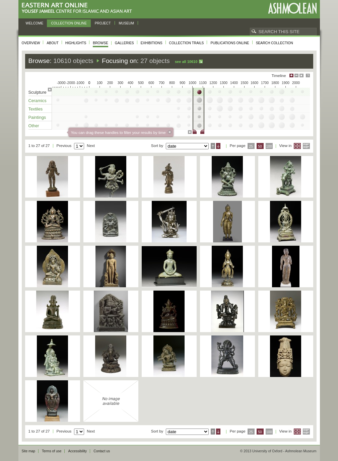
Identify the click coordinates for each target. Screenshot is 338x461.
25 (251, 146)
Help (308, 75)
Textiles (35, 108)
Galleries (124, 43)
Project (103, 23)
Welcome (35, 23)
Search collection (274, 43)
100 (269, 146)
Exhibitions (151, 43)
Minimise (296, 75)
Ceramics (37, 100)
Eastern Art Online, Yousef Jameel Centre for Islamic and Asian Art (78, 8)
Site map (28, 451)
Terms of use (52, 451)
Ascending (213, 146)
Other (33, 125)
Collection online (68, 23)
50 (260, 146)
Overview (31, 43)
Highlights (75, 43)
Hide (301, 75)
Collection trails (186, 43)
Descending (218, 146)
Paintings (37, 117)
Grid (297, 146)
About (52, 43)
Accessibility (77, 451)
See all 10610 (186, 62)
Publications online (229, 43)
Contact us (101, 451)
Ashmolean (292, 8)
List (306, 146)
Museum (126, 23)
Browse (100, 43)
